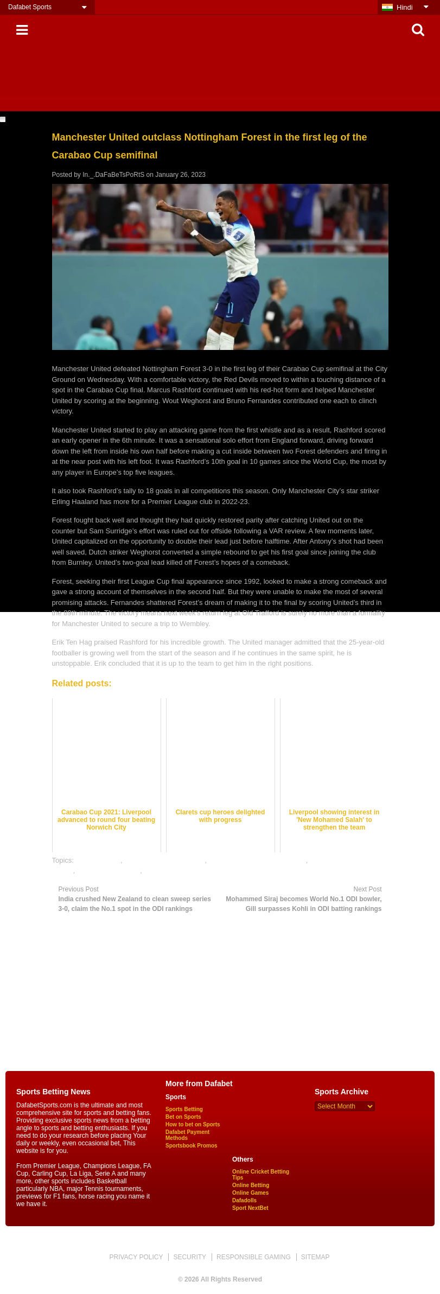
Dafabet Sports (30, 7)
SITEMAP (315, 1257)
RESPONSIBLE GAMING (253, 1257)
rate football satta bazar (181, 870)
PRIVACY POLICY (136, 1257)
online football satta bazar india (257, 860)
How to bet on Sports (192, 1124)
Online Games (250, 1193)
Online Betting (250, 1185)
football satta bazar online (164, 860)
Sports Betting (184, 1109)
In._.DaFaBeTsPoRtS (113, 175)
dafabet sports (98, 860)
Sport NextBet (250, 1208)
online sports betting (108, 870)
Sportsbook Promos (191, 1146)
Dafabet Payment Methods (187, 1135)
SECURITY (189, 1257)
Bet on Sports (183, 1117)
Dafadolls (244, 1200)
